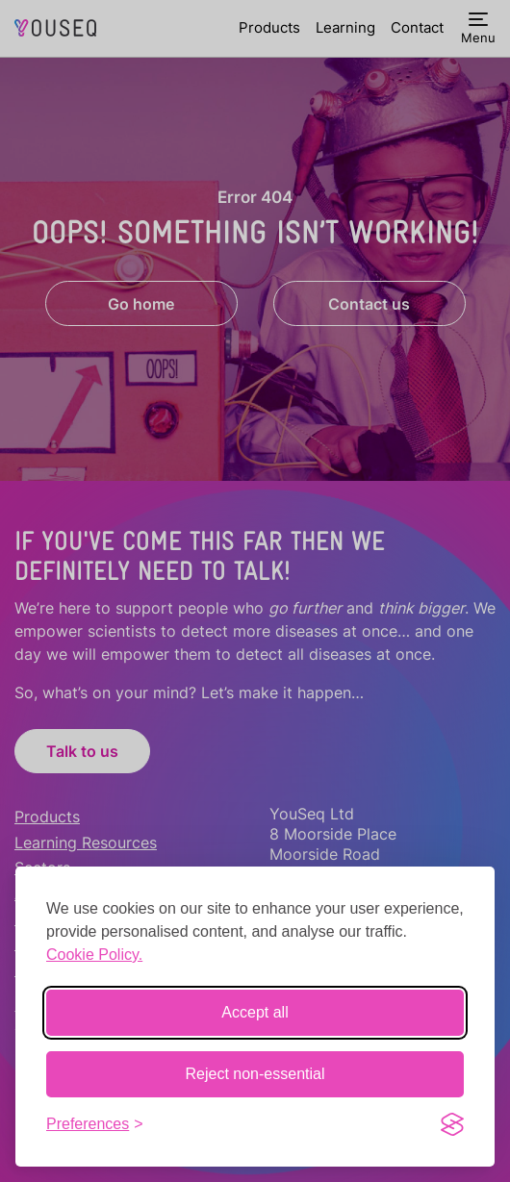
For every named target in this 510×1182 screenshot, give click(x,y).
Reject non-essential (255, 1074)
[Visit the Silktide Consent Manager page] (452, 1124)
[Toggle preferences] (94, 1124)
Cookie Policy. (94, 954)
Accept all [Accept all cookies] (254, 1012)
